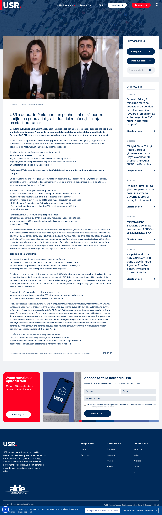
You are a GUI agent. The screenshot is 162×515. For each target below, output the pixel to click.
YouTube (137, 461)
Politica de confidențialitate (132, 505)
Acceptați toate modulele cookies (102, 510)
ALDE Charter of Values (112, 505)
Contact (110, 467)
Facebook (138, 449)
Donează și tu (18, 414)
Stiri (101, 5)
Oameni (84, 449)
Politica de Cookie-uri (151, 505)
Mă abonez (95, 413)
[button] (5, 509)
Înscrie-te (111, 449)
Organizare (85, 455)
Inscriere (117, 5)
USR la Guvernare (65, 5)
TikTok (136, 467)
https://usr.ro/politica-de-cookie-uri (17, 512)
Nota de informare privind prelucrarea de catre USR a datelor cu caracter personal (122, 405)
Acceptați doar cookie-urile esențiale (140, 510)
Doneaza (141, 5)
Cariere (110, 461)
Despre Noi (87, 5)
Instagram (138, 455)
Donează (111, 455)
